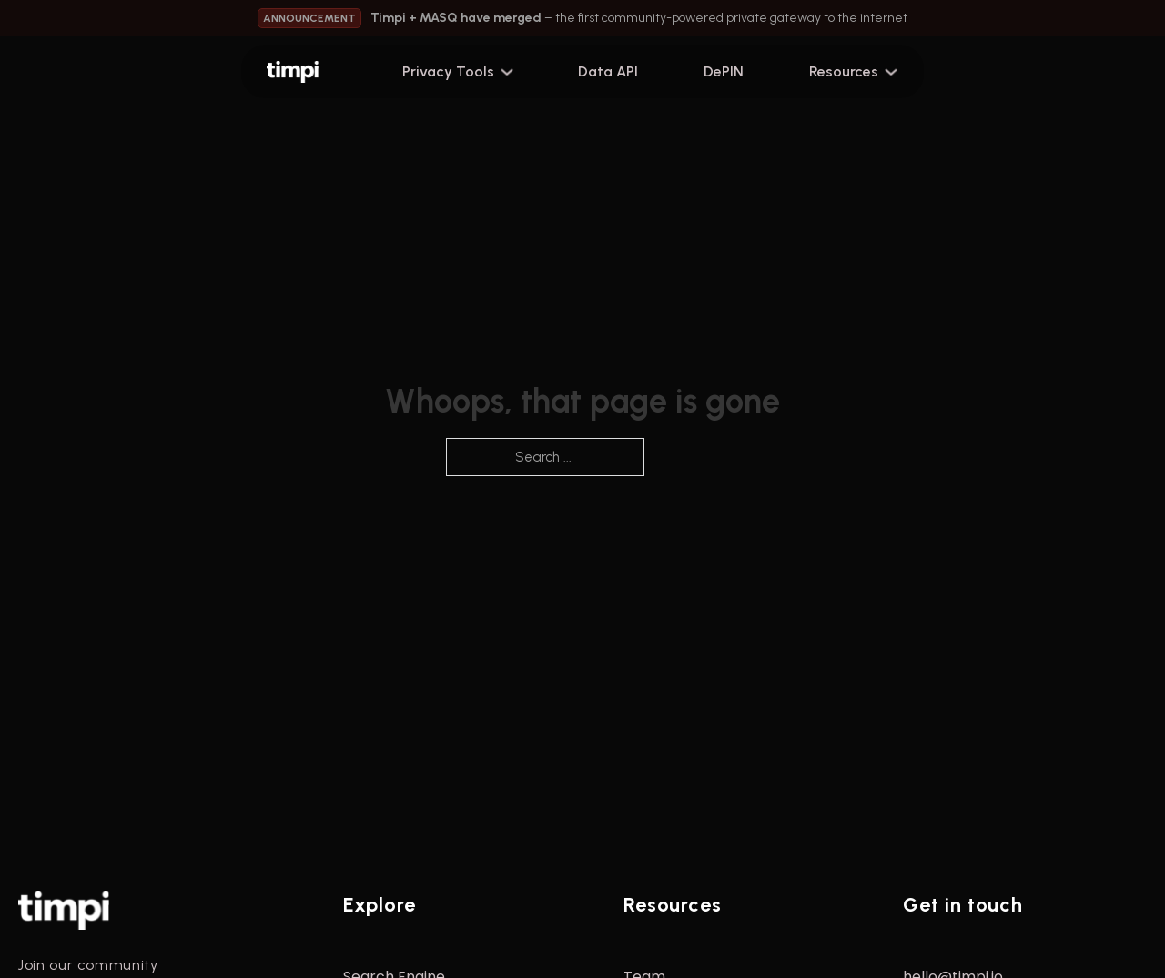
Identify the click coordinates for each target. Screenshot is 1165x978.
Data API (608, 71)
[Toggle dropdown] (514, 72)
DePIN (724, 71)
